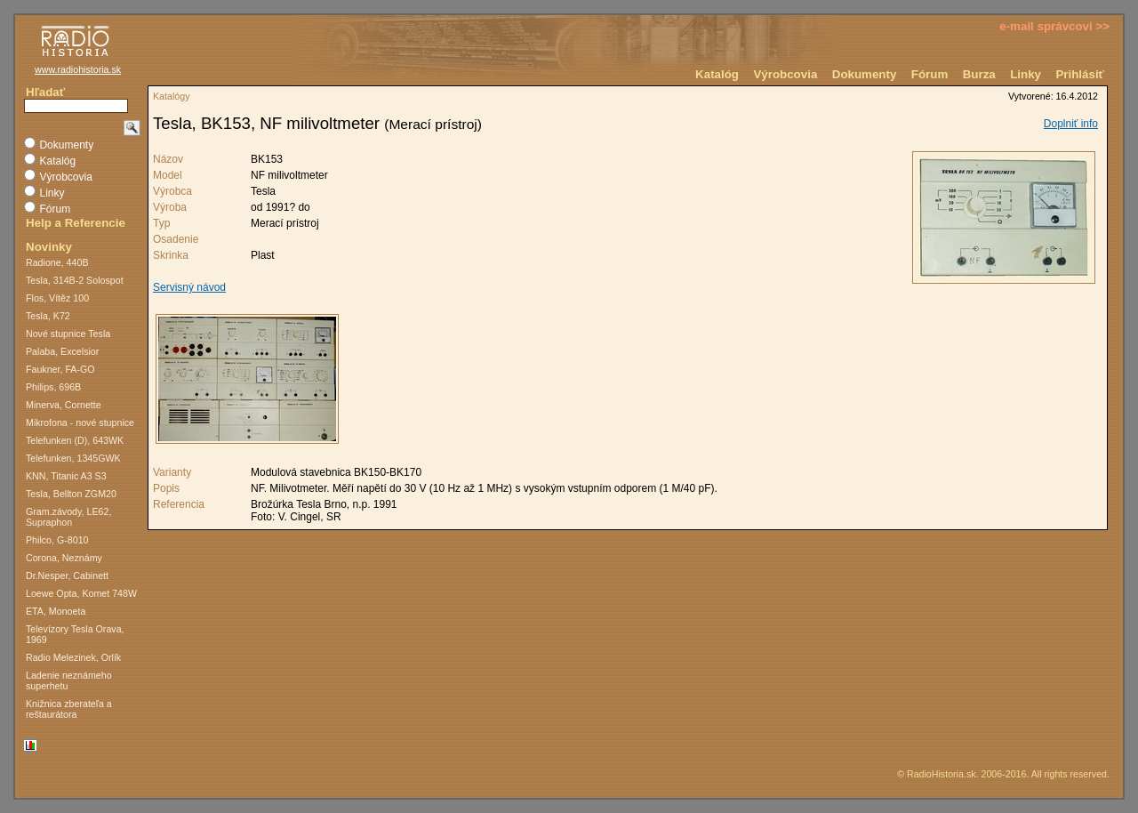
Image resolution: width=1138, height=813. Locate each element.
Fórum (929, 74)
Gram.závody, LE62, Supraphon (68, 516)
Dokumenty (864, 74)
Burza (979, 74)
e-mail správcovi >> (1054, 26)
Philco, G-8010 (57, 540)
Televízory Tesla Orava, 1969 (75, 634)
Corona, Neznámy (64, 557)
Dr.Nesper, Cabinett (67, 575)
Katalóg (717, 74)
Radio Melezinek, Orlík (73, 657)
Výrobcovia (785, 74)
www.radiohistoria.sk (78, 69)
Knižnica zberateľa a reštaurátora (69, 709)
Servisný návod (189, 287)
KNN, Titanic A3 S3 (66, 476)
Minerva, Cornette (63, 404)
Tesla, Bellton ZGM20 (71, 493)
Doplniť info (1071, 123)
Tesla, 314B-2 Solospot (75, 280)
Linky (1025, 74)
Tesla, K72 (48, 315)
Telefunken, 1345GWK (73, 458)
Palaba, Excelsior (62, 351)
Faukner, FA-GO (60, 369)
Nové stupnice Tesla (68, 333)
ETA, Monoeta (55, 611)
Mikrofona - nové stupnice (80, 422)
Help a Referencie (75, 222)
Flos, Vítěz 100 (57, 298)
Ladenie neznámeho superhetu (69, 680)
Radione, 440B (57, 262)
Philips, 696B (53, 387)
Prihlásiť (1079, 74)
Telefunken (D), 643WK (75, 440)
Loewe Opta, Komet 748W (81, 593)
